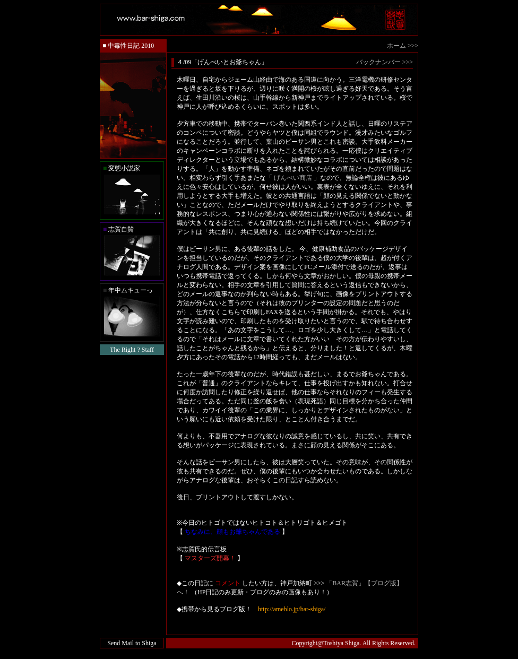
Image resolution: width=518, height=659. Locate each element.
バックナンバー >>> (384, 62)
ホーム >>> (402, 45)
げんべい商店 (293, 177)
